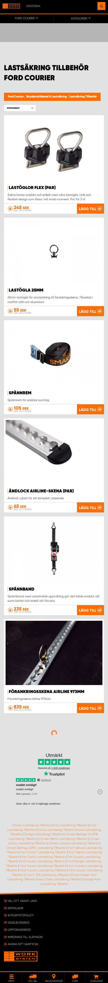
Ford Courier (16, 96)
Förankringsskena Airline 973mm (46, 692)
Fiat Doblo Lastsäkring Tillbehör (43, 857)
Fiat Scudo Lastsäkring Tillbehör (43, 861)
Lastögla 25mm (26, 290)
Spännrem (20, 393)
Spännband (21, 589)
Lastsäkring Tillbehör (83, 96)
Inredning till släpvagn (25, 937)
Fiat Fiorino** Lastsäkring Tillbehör (43, 852)
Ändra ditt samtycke (23, 944)
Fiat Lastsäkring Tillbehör (70, 825)
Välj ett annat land (22, 901)
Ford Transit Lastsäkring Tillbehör (42, 866)
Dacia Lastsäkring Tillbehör (56, 830)
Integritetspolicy (21, 915)
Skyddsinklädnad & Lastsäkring (46, 96)
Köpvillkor (15, 908)
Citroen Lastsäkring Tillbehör (31, 825)
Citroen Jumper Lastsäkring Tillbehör (73, 843)
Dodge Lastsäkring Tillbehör (43, 834)
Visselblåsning (18, 922)
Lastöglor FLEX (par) (32, 188)
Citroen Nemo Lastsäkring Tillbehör (63, 839)
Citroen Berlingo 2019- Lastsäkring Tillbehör (36, 848)
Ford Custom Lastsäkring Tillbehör (42, 870)
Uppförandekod (19, 929)
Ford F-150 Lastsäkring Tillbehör (47, 875)
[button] (20, 108)
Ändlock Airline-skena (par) (41, 491)
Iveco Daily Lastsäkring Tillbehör (60, 879)
